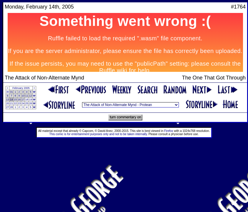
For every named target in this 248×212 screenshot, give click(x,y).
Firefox (168, 130)
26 (30, 103)
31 (11, 91)
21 (11, 103)
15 (15, 99)
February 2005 (21, 88)
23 (19, 103)
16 (19, 99)
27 (7, 107)
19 (30, 99)
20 (7, 103)
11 (26, 95)
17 (22, 99)
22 (15, 103)
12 (30, 95)
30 (7, 91)
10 (22, 95)
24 (22, 103)
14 (11, 99)
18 (26, 99)
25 (26, 103)
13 (7, 99)
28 (11, 107)
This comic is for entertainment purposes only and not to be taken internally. (98, 134)
